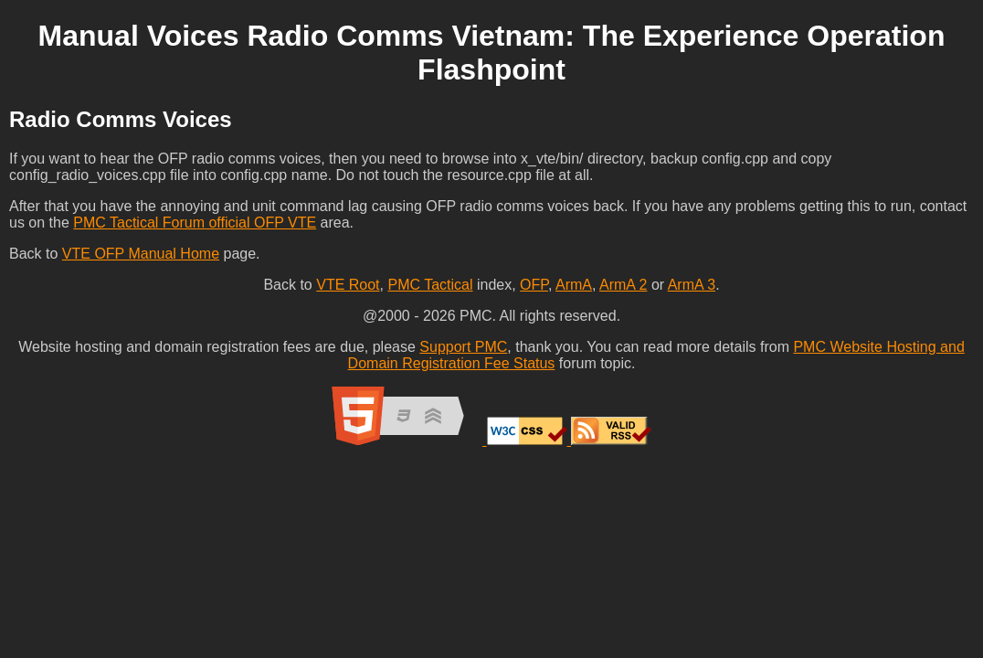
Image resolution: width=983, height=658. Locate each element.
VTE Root (347, 284)
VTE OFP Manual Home (140, 253)
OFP (534, 284)
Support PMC (463, 347)
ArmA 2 (623, 284)
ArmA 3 (691, 284)
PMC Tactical (429, 284)
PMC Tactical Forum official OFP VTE (194, 222)
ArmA (573, 284)
